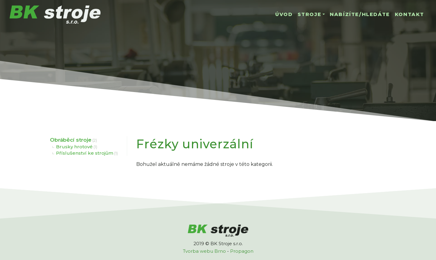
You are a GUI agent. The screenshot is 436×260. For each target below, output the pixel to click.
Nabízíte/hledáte (360, 14)
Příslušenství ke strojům (84, 153)
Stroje (310, 14)
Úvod (283, 14)
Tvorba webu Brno (204, 251)
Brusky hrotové (74, 147)
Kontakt (409, 14)
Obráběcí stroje (70, 140)
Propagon (241, 251)
